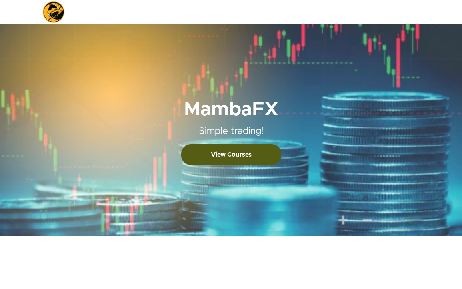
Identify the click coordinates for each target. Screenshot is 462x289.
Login (390, 12)
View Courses (231, 154)
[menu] (399, 12)
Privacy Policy (395, 256)
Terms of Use (395, 248)
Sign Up (413, 12)
